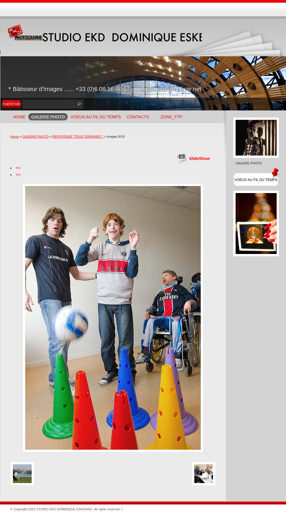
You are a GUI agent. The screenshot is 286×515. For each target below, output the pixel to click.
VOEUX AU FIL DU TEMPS (96, 117)
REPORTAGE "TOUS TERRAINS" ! (77, 136)
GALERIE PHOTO (48, 117)
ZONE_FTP (171, 117)
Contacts (138, 117)
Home (19, 117)
